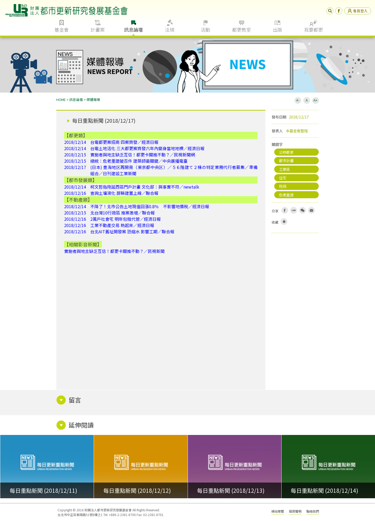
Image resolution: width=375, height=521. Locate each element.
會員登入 (358, 10)
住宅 (282, 177)
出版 (277, 29)
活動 (205, 29)
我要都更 (313, 29)
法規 (169, 29)
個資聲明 (295, 511)
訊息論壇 (133, 29)
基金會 (61, 29)
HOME (61, 99)
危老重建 (286, 194)
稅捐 (282, 186)
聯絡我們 (312, 511)
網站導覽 (277, 511)
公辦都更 (286, 152)
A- (297, 100)
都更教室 (241, 29)
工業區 (284, 169)
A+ (315, 100)
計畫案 (98, 29)
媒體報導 (93, 99)
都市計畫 (286, 160)
